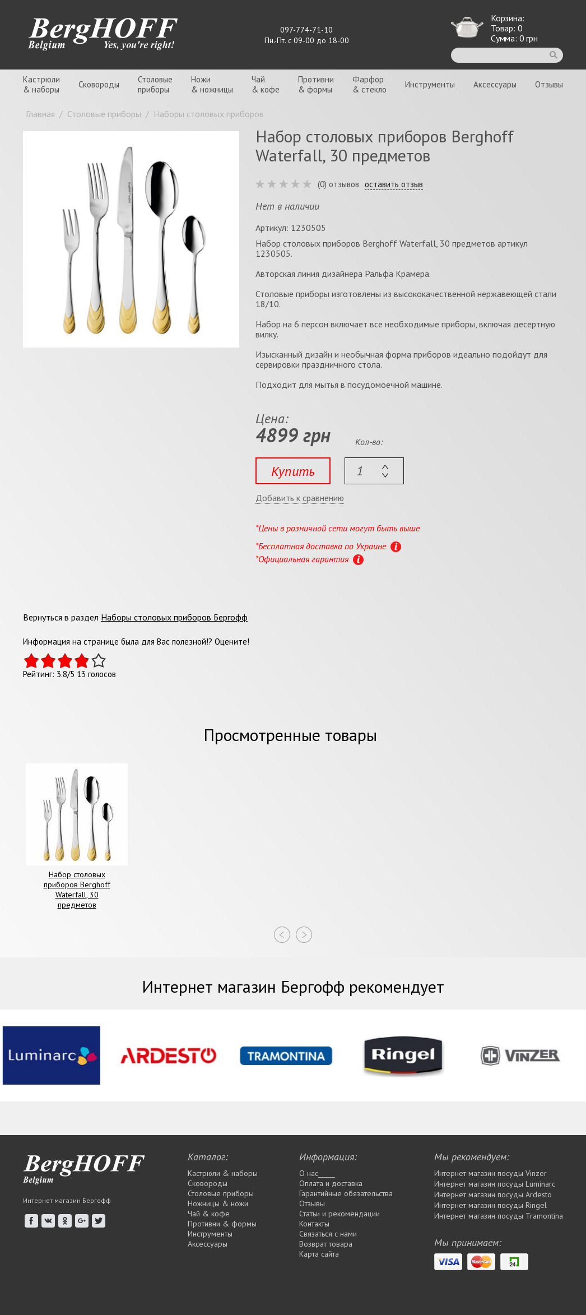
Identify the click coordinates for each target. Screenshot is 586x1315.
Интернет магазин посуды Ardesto (493, 1194)
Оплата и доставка (330, 1183)
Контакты (314, 1224)
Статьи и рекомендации (339, 1213)
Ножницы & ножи (218, 1203)
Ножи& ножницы (212, 84)
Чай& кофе (266, 84)
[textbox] (374, 470)
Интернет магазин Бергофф (67, 1200)
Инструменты (430, 84)
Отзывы (549, 84)
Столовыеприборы (155, 84)
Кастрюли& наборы (41, 84)
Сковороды (98, 84)
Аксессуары (495, 84)
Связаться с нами (328, 1234)
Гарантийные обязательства (346, 1193)
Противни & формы (222, 1224)
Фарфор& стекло (369, 84)
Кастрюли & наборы (223, 1173)
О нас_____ (317, 1173)
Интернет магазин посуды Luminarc (494, 1184)
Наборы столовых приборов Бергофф (174, 617)
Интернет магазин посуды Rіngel (490, 1205)
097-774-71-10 (306, 30)
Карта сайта (319, 1254)
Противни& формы (316, 84)
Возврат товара (325, 1244)
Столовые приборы (221, 1193)
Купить (293, 471)
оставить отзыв (394, 184)
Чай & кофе (209, 1213)
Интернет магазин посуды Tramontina (498, 1216)
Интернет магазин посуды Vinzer (490, 1173)
